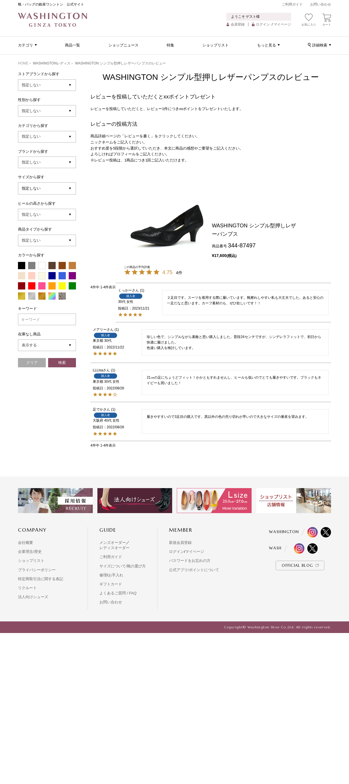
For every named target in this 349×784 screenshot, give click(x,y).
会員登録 (238, 24)
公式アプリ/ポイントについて (194, 570)
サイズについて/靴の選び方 (122, 566)
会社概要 (25, 542)
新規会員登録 (180, 542)
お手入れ (115, 575)
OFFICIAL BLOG (297, 565)
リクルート (27, 588)
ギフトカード (110, 584)
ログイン (263, 24)
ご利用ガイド (292, 4)
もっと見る (266, 45)
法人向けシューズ (33, 597)
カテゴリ (25, 45)
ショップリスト (215, 45)
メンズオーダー (112, 542)
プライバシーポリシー (37, 570)
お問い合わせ (320, 4)
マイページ (282, 24)
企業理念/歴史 (30, 551)
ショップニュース (123, 45)
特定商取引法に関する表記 (40, 579)
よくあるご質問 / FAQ (118, 593)
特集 (170, 45)
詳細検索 (319, 45)
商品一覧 (72, 45)
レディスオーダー (114, 548)
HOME (23, 63)
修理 (103, 575)
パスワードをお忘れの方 (189, 560)
